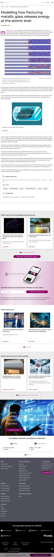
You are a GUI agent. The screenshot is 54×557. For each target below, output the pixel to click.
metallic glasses (9, 30)
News (2, 506)
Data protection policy (13, 551)
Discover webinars (5, 496)
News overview (4, 468)
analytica (22, 468)
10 (30, 395)
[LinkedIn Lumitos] (52, 549)
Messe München (22, 466)
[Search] (42, 2)
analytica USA (23, 480)
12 (33, 395)
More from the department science (27, 256)
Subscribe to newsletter (37, 291)
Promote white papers (24, 488)
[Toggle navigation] (52, 3)
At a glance (21, 464)
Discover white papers (24, 486)
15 (37, 395)
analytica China (23, 471)
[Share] (45, 2)
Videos (20, 496)
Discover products (5, 486)
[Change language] (48, 2)
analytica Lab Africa (24, 477)
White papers (4, 511)
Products (3, 509)
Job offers (3, 513)
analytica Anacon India (25, 473)
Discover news (4, 464)
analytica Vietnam (24, 475)
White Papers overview (24, 490)
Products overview (5, 490)
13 (34, 395)
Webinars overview (5, 501)
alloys (15, 30)
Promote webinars (5, 498)
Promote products (5, 488)
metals (43, 30)
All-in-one (3, 516)
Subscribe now (46, 472)
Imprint (6, 549)
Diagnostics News (14, 430)
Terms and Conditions (15, 549)
